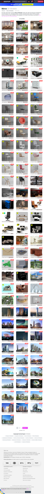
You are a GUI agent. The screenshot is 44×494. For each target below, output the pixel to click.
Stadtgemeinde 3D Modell (6, 305)
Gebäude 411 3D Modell (20, 353)
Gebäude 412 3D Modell (6, 353)
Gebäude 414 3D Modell (20, 341)
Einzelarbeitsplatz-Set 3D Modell (21, 293)
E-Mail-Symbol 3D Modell (6, 257)
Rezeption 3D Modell (19, 78)
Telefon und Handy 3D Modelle (18, 437)
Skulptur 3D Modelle (9, 435)
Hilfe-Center (25, 470)
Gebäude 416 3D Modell (34, 329)
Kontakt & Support (27, 466)
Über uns (6, 450)
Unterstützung (25, 468)
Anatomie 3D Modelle (26, 441)
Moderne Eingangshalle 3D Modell (36, 245)
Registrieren (40, 1)
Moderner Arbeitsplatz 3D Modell (21, 245)
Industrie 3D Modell (5, 293)
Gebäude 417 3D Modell (20, 329)
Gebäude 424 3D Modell (6, 317)
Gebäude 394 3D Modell (6, 424)
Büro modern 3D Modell (34, 42)
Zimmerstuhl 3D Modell (20, 138)
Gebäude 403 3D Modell (6, 388)
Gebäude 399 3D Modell (20, 400)
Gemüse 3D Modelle (29, 437)
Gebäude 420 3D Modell (20, 317)
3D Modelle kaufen (8, 466)
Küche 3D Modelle (27, 435)
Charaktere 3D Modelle (18, 435)
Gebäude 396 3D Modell (20, 412)
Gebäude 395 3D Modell (35, 412)
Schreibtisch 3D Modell (34, 78)
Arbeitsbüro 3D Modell (20, 197)
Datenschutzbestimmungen (28, 476)
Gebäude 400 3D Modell (6, 400)
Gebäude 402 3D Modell (20, 388)
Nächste (25, 427)
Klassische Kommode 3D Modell (36, 90)
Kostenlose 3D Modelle (8, 471)
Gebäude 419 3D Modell (34, 317)
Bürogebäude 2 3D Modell (35, 281)
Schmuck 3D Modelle (38, 437)
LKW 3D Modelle (17, 441)
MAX (40, 15)
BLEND (12, 16)
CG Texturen (6, 473)
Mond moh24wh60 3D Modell (7, 281)
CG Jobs (5, 480)
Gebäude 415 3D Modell (6, 341)
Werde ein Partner (7, 476)
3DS (6, 16)
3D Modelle (6, 468)
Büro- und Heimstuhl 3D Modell (21, 114)
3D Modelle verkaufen (8, 475)
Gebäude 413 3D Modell (34, 341)
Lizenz (24, 473)
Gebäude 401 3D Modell (34, 388)
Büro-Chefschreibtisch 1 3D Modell (7, 245)
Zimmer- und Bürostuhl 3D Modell (7, 138)
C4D (10, 16)
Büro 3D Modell (33, 185)
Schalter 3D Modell (19, 305)
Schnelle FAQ (25, 471)
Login (36, 1)
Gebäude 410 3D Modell (34, 353)
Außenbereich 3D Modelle (7, 437)
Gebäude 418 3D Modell (6, 329)
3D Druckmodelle (7, 470)
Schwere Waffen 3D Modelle (36, 439)
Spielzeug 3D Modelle (6, 439)
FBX (4, 16)
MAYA (16, 16)
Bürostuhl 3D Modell (19, 209)
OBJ (2, 16)
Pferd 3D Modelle (35, 435)
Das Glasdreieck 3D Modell (6, 102)
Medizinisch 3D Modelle (16, 439)
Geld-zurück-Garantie (27, 480)
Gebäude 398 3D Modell (35, 400)
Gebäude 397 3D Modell (6, 412)
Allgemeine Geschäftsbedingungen (29, 478)
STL (8, 16)
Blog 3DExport (6, 478)
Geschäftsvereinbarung (27, 475)
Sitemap (32, 486)
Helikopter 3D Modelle (26, 439)
